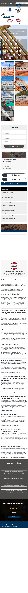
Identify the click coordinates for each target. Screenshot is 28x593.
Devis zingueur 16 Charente (6, 220)
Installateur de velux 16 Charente (7, 207)
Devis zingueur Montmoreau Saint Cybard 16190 (14, 476)
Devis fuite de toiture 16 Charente (7, 200)
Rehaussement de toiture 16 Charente (8, 210)
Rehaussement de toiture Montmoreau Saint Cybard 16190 (14, 485)
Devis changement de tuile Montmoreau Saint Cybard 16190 (14, 483)
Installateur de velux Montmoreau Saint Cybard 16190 (14, 487)
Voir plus (14, 516)
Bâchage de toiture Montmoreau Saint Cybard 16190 (14, 471)
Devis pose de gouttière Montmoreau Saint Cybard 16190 (14, 473)
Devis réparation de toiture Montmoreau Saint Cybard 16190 (14, 478)
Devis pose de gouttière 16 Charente (8, 194)
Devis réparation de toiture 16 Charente (8, 218)
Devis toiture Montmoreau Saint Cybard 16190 (14, 490)
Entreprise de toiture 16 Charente (7, 202)
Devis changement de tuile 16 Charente (8, 213)
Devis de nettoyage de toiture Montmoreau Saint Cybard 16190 (14, 480)
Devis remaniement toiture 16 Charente (8, 205)
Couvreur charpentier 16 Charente (7, 192)
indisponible (4, 3)
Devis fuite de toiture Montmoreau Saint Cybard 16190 (14, 468)
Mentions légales (15, 526)
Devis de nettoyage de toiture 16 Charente (9, 215)
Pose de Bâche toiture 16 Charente (7, 197)
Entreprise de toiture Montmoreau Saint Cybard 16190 (14, 492)
